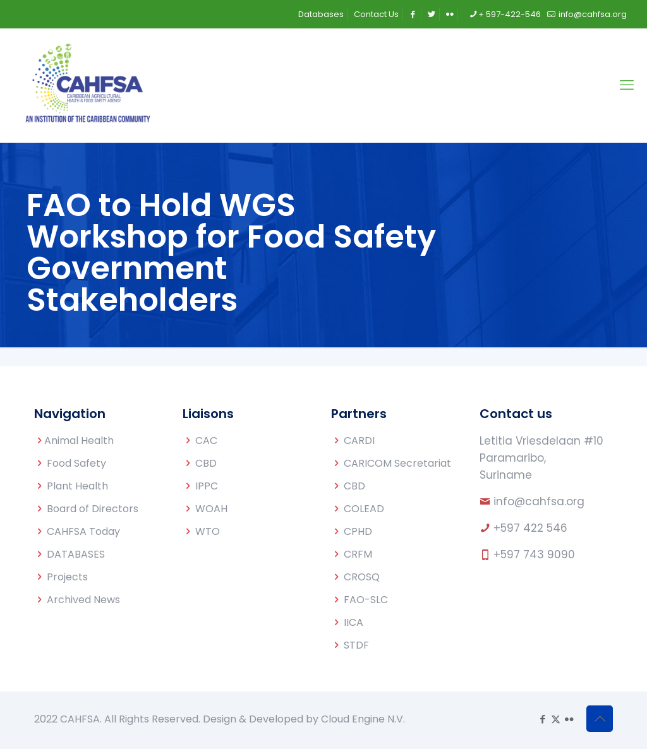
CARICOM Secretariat (397, 463)
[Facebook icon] (542, 719)
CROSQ (362, 577)
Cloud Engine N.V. (363, 719)
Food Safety (76, 463)
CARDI (359, 440)
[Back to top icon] (599, 718)
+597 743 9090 (534, 554)
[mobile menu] (627, 85)
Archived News (83, 599)
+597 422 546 (530, 528)
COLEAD (364, 508)
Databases (321, 14)
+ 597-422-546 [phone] (509, 14)
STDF (356, 645)
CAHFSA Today (83, 531)
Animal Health (79, 440)
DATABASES (76, 554)
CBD (206, 463)
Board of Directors (92, 508)
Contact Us (376, 14)
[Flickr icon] (569, 719)
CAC (206, 440)
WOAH (211, 508)
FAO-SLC (366, 599)
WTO (207, 531)
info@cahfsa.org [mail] (592, 14)
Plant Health (77, 486)
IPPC (206, 486)
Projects (67, 577)
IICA (353, 622)
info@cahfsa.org (538, 501)
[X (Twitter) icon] (555, 719)
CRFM (358, 554)
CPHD (358, 531)
